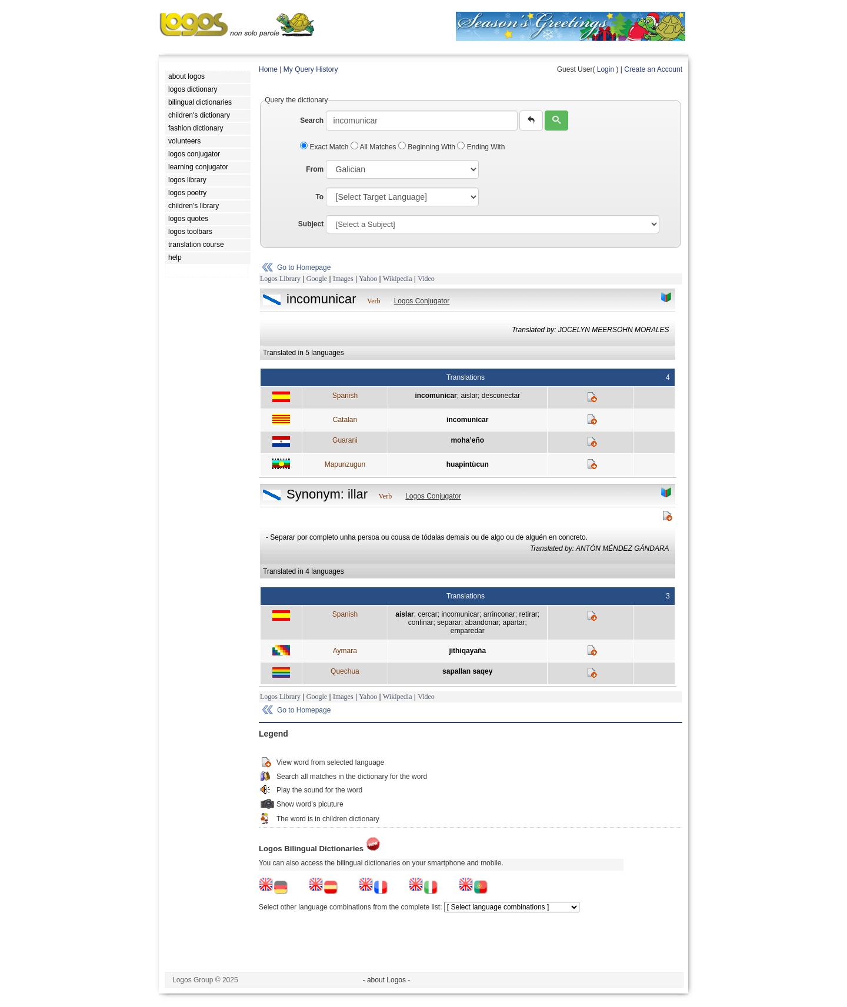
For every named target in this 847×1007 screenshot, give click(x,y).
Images (343, 279)
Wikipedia (397, 279)
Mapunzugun (345, 464)
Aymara (345, 651)
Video (426, 279)
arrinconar (499, 614)
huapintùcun (467, 464)
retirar (528, 614)
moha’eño (467, 440)
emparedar (468, 631)
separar (449, 622)
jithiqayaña (467, 651)
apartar (513, 622)
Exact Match (325, 147)
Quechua (345, 671)
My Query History (311, 69)
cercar (427, 614)
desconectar (501, 396)
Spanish (345, 396)
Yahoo (368, 279)
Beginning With (427, 147)
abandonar (481, 622)
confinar (420, 622)
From (315, 169)
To (319, 197)
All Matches (374, 147)
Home (268, 69)
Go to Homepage (304, 267)
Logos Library (280, 279)
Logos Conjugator (422, 301)
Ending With (481, 147)
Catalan (345, 420)
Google (316, 279)
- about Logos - (387, 980)
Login (605, 69)
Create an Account (653, 69)
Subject (311, 224)
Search (312, 120)
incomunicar (435, 396)
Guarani (345, 440)
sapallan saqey (467, 671)
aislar (469, 396)
